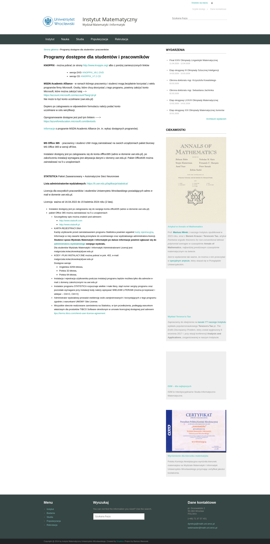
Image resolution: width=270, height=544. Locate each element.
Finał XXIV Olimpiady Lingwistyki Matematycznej (193, 60)
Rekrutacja (121, 39)
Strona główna (51, 49)
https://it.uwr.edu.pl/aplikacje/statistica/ (107, 183)
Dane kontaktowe (218, 9)
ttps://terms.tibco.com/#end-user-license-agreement (79, 313)
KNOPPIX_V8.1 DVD (93, 72)
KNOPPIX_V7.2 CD (91, 76)
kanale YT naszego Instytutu (212, 322)
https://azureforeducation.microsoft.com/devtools (70, 121)
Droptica (119, 541)
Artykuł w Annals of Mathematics (185, 226)
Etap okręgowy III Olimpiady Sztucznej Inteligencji (194, 70)
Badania (51, 513)
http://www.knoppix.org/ (95, 65)
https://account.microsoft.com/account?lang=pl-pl (70, 95)
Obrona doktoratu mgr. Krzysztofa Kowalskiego (192, 80)
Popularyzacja (99, 39)
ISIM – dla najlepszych (179, 386)
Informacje (49, 128)
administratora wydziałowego (69, 244)
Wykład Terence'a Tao (179, 316)
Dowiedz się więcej (200, 3)
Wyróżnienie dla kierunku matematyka (188, 456)
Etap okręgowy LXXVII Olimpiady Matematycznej (193, 100)
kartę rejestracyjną (144, 232)
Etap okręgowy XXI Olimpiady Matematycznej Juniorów (196, 110)
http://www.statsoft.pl (69, 224)
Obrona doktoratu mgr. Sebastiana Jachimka (191, 90)
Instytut (49, 39)
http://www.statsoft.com (70, 220)
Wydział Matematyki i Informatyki (103, 25)
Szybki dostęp (200, 9)
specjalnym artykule (180, 260)
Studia (80, 39)
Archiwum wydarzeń (216, 119)
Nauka (65, 39)
